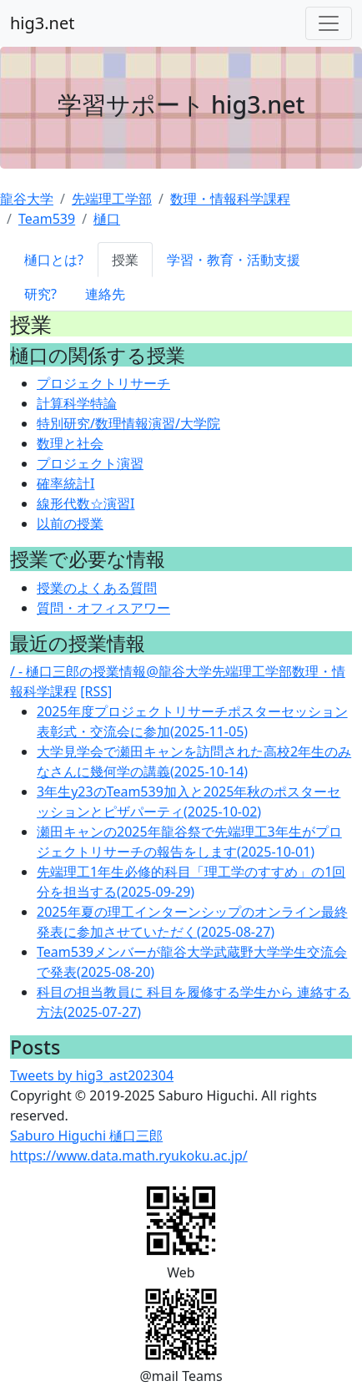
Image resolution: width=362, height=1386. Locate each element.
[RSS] (96, 691)
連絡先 (105, 294)
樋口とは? (53, 259)
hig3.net (42, 23)
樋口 (106, 219)
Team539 (46, 219)
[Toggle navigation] (328, 23)
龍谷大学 (26, 199)
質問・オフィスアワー (103, 608)
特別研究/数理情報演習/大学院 (128, 423)
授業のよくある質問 (97, 588)
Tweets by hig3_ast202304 (91, 1075)
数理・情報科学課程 (230, 199)
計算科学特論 (77, 403)
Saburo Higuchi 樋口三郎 (86, 1135)
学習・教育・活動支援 (233, 259)
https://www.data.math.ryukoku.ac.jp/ (129, 1155)
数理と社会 (70, 443)
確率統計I (65, 483)
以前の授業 (70, 523)
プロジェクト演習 (90, 463)
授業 (125, 259)
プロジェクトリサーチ (103, 383)
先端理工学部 (112, 199)
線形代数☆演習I (85, 503)
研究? (40, 294)
